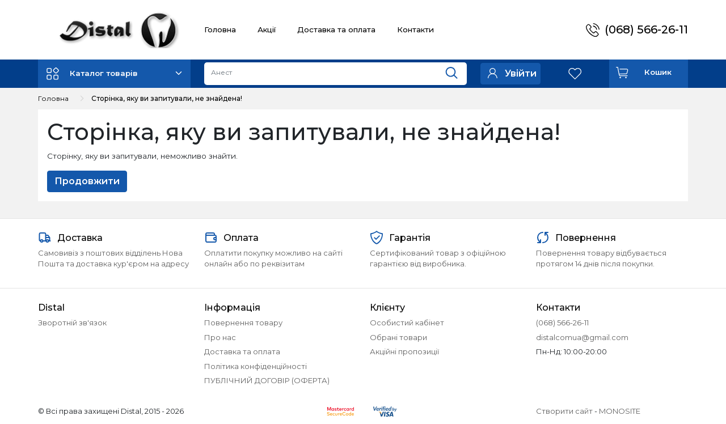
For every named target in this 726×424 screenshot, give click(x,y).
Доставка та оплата (336, 29)
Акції (267, 29)
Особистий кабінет (407, 322)
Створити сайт (564, 410)
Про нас (220, 337)
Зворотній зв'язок (72, 322)
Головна (220, 29)
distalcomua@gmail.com (582, 337)
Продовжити (87, 181)
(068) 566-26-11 (646, 29)
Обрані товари (398, 337)
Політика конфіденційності (255, 366)
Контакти (415, 29)
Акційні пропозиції (404, 351)
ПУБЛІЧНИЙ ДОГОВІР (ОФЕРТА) (267, 380)
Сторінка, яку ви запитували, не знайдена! (166, 98)
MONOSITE (619, 410)
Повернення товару (243, 322)
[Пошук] (456, 70)
